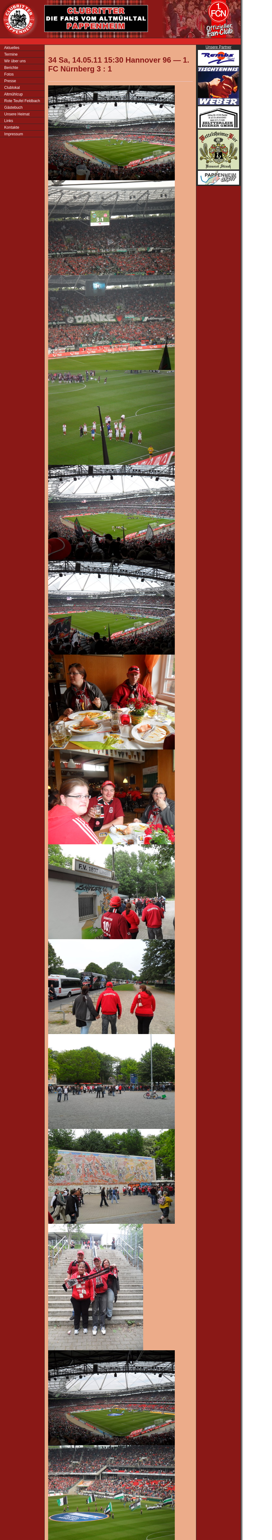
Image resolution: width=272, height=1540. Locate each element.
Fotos (8, 74)
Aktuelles (11, 48)
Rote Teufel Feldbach (21, 101)
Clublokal (11, 87)
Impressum (13, 134)
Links (8, 121)
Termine (10, 54)
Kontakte (11, 127)
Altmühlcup (13, 94)
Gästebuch (12, 107)
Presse (9, 81)
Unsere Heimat (16, 114)
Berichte (10, 67)
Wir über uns (14, 61)
